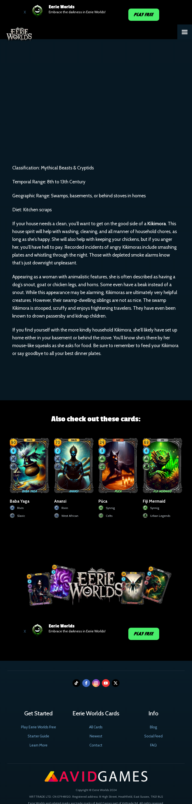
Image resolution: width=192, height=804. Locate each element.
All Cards (96, 727)
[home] (16, 32)
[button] (184, 31)
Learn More (39, 745)
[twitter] (116, 683)
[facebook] (86, 683)
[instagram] (96, 683)
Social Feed (153, 736)
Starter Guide (38, 736)
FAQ (153, 745)
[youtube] (106, 683)
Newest (96, 736)
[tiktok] (76, 683)
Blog (153, 727)
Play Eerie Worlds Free (38, 727)
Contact (95, 745)
